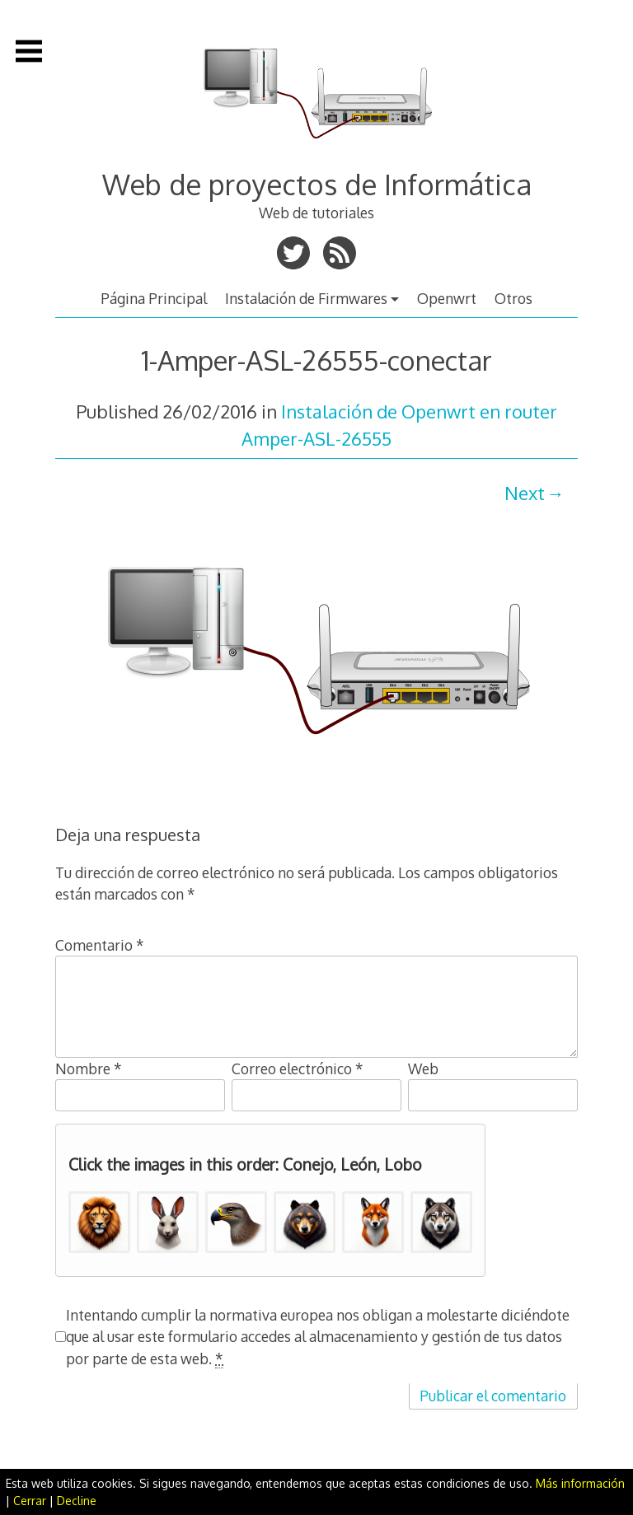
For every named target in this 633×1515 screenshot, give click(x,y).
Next (524, 492)
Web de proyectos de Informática (317, 184)
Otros (513, 298)
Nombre (88, 1068)
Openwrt (446, 298)
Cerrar (29, 1501)
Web (423, 1068)
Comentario (99, 945)
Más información (580, 1483)
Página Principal (154, 298)
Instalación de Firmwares (306, 298)
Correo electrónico (297, 1068)
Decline (76, 1501)
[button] (99, 1222)
